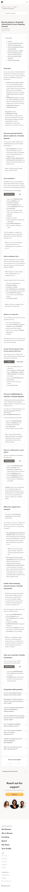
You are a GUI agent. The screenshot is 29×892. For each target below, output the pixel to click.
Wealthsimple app (9, 194)
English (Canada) (6, 885)
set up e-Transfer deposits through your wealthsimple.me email (15, 105)
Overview (10, 41)
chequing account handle (9, 410)
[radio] (10, 763)
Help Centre (4, 6)
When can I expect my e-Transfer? (15, 50)
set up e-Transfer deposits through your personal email (15, 94)
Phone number (20, 361)
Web (20, 194)
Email (9, 361)
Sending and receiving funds (8, 8)
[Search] (14, 13)
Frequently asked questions (14, 60)
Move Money (9, 6)
